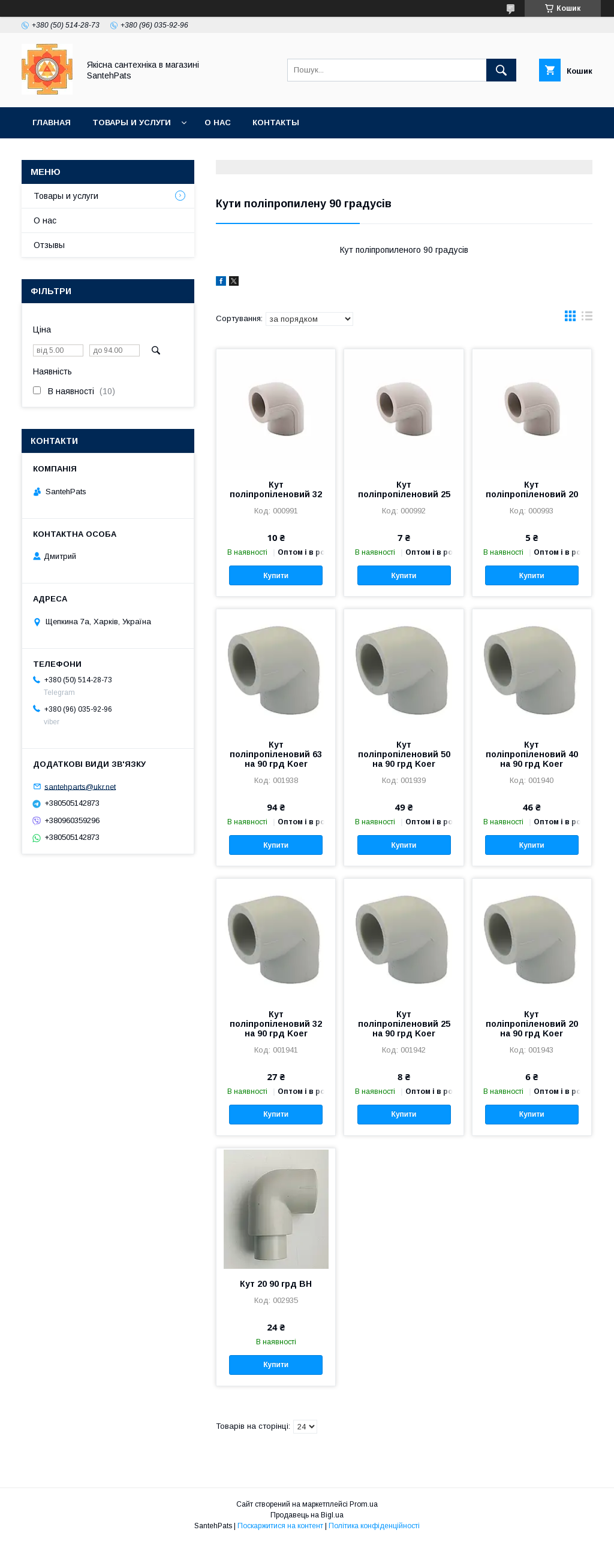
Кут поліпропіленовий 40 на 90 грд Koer (532, 754)
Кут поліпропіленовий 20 (532, 489)
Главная (51, 122)
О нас (217, 122)
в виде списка (587, 318)
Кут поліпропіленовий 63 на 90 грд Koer (276, 754)
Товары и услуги (131, 122)
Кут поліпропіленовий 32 (276, 489)
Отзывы (49, 245)
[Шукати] (501, 70)
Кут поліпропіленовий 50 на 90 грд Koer (404, 754)
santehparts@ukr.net (80, 786)
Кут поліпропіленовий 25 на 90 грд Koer (404, 1023)
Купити (275, 576)
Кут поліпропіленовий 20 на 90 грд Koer (532, 1023)
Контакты (275, 122)
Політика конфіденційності (374, 1526)
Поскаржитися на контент (280, 1526)
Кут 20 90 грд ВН (276, 1284)
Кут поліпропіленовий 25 (404, 489)
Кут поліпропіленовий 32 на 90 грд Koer (276, 1023)
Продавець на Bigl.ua (307, 1515)
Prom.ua (364, 1504)
